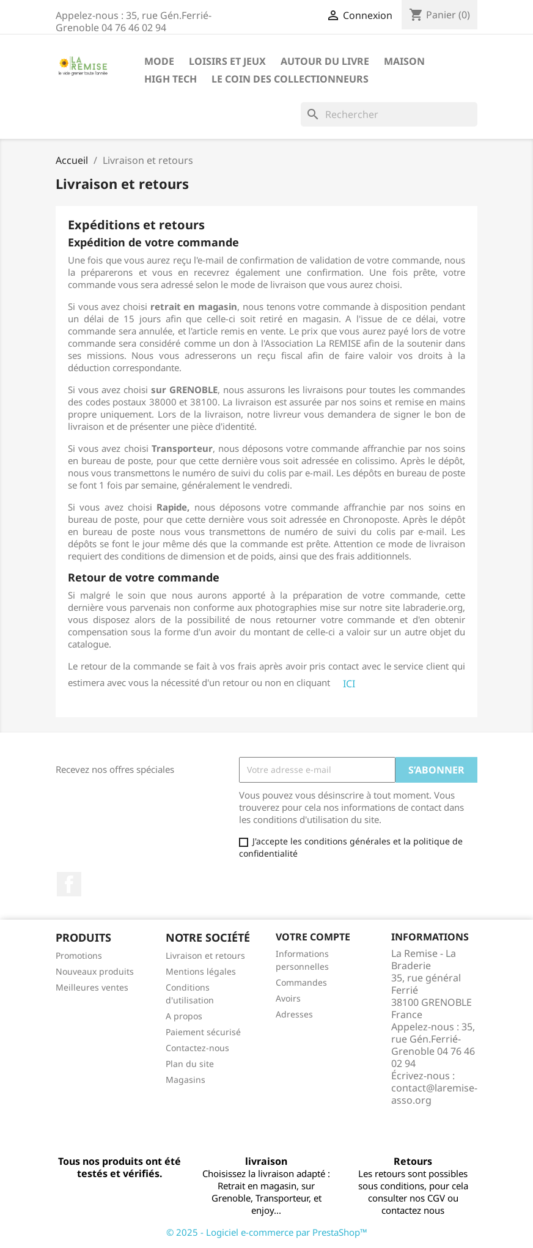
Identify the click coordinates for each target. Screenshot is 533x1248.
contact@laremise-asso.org (434, 1094)
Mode (159, 61)
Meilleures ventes (92, 987)
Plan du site (190, 1063)
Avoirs (288, 998)
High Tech (170, 79)
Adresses (294, 1014)
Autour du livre (325, 61)
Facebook (69, 884)
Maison (404, 61)
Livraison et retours (205, 955)
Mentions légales (201, 971)
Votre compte (313, 936)
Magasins (185, 1079)
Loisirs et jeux (227, 61)
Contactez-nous (197, 1048)
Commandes (301, 982)
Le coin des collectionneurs (290, 79)
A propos (184, 1016)
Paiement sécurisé (203, 1032)
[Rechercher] (389, 114)
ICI (349, 683)
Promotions (79, 955)
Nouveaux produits (95, 971)
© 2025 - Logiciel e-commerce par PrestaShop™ (266, 1232)
